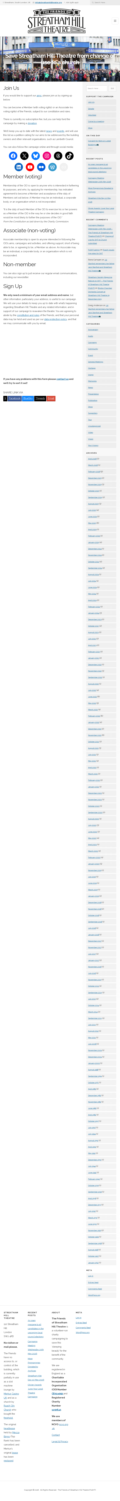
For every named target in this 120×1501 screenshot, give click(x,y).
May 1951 (91, 1153)
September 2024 (95, 568)
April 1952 (92, 1147)
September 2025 (95, 497)
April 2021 (92, 767)
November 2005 (95, 1050)
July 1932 (92, 1211)
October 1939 (93, 1185)
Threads (40, 398)
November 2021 (94, 735)
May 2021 (92, 761)
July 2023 (92, 639)
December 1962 (94, 1095)
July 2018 (92, 928)
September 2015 (95, 992)
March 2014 (93, 1012)
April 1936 (92, 1198)
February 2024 (94, 607)
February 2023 (94, 652)
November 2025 (95, 484)
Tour (90, 420)
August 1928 (93, 1250)
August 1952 (93, 1140)
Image (90, 375)
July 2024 (92, 581)
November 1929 (94, 1230)
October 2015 (93, 986)
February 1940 (94, 1179)
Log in (90, 1276)
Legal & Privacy (60, 1441)
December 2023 (95, 619)
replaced (8, 1460)
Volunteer (92, 115)
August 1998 (93, 1070)
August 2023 (93, 632)
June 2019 (92, 883)
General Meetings (95, 362)
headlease (9, 1428)
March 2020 (93, 851)
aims (39, 95)
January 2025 (93, 542)
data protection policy (55, 319)
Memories (92, 381)
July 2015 (92, 999)
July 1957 (92, 1127)
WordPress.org (94, 1295)
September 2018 (95, 922)
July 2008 (92, 1044)
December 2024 (95, 549)
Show (90, 407)
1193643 (56, 1409)
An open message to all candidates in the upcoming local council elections (100, 168)
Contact (56, 1435)
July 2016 (92, 973)
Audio (90, 336)
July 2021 (92, 754)
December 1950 (94, 1160)
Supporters (92, 413)
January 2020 (94, 864)
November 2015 (94, 980)
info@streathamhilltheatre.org (48, 3)
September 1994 (95, 1076)
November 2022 (95, 671)
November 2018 (94, 909)
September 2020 (95, 812)
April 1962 (92, 1115)
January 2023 (93, 658)
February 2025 (94, 536)
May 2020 (92, 838)
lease (15, 1452)
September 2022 (95, 677)
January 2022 (93, 722)
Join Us (91, 102)
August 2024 (93, 574)
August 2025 (93, 504)
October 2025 (93, 491)
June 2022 (92, 697)
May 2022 (92, 703)
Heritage (91, 368)
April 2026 (92, 459)
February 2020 (94, 857)
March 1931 (92, 1218)
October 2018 (93, 915)
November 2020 (95, 799)
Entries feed (93, 1282)
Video (90, 432)
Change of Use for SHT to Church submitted (101, 240)
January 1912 (93, 1263)
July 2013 (92, 1025)
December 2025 (95, 478)
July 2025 (92, 510)
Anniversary (93, 329)
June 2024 (92, 587)
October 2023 (93, 626)
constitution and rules (28, 315)
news (49, 131)
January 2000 (94, 1063)
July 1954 (92, 1134)
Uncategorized (94, 426)
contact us (62, 379)
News (90, 387)
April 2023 (92, 645)
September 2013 (95, 1018)
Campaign (92, 342)
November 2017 (94, 947)
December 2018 (94, 902)
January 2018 (93, 935)
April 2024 (92, 600)
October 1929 (93, 1237)
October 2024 (93, 562)
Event (90, 355)
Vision (90, 439)
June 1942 (92, 1172)
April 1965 (92, 1089)
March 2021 (93, 774)
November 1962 (94, 1102)
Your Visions (93, 445)
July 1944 (92, 1166)
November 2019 (94, 870)
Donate (91, 109)
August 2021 (93, 748)
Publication (92, 400)
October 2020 (94, 806)
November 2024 (95, 555)
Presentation (93, 394)
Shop (90, 128)
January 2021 (93, 787)
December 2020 (95, 793)
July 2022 (92, 690)
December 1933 (94, 1205)
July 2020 (92, 825)
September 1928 (95, 1243)
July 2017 (92, 954)
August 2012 (93, 1031)
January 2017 (93, 960)
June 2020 (92, 832)
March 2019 (93, 890)
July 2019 (92, 877)
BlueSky (28, 398)
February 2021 (94, 780)
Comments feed (95, 1289)
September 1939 (95, 1192)
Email (51, 398)
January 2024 (93, 613)
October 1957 (93, 1121)
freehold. (8, 1417)
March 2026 (93, 465)
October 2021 (93, 742)
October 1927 (93, 1256)
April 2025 (92, 529)
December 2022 (95, 664)
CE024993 (57, 1393)
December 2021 (94, 729)
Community (93, 349)
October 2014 (93, 1005)
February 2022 (94, 716)
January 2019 (93, 896)
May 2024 (92, 594)
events (60, 131)
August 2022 (93, 684)
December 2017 (94, 941)
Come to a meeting (96, 121)
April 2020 (92, 844)
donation (32, 123)
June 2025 (92, 516)
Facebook (14, 398)
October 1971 (93, 1082)
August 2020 (93, 819)
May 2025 (92, 523)
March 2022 (93, 709)
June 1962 (92, 1108)
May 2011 (92, 1037)
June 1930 (92, 1224)
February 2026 (94, 471)
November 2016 (94, 967)
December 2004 (95, 1057)
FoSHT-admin (94, 250)
